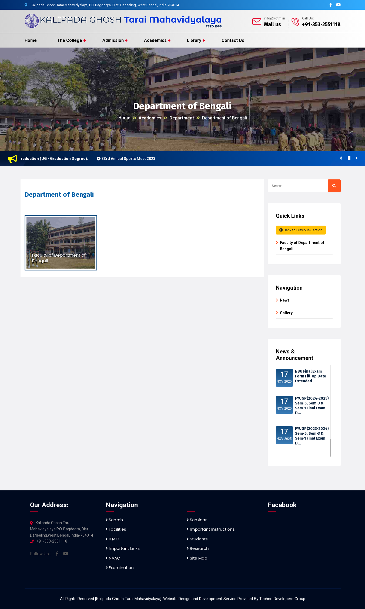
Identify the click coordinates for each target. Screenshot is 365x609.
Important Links (123, 548)
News (285, 300)
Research (198, 548)
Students (197, 539)
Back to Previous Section (300, 230)
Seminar (197, 520)
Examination (120, 567)
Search (114, 520)
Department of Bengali (224, 118)
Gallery (286, 313)
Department (181, 118)
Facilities (116, 529)
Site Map (197, 558)
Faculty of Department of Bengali (302, 245)
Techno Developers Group (282, 598)
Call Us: (308, 18)
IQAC (112, 539)
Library (194, 40)
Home (31, 40)
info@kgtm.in (274, 18)
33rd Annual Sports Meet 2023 (130, 158)
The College (69, 40)
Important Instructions (211, 529)
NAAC (113, 558)
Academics (155, 40)
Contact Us (233, 40)
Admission (113, 40)
